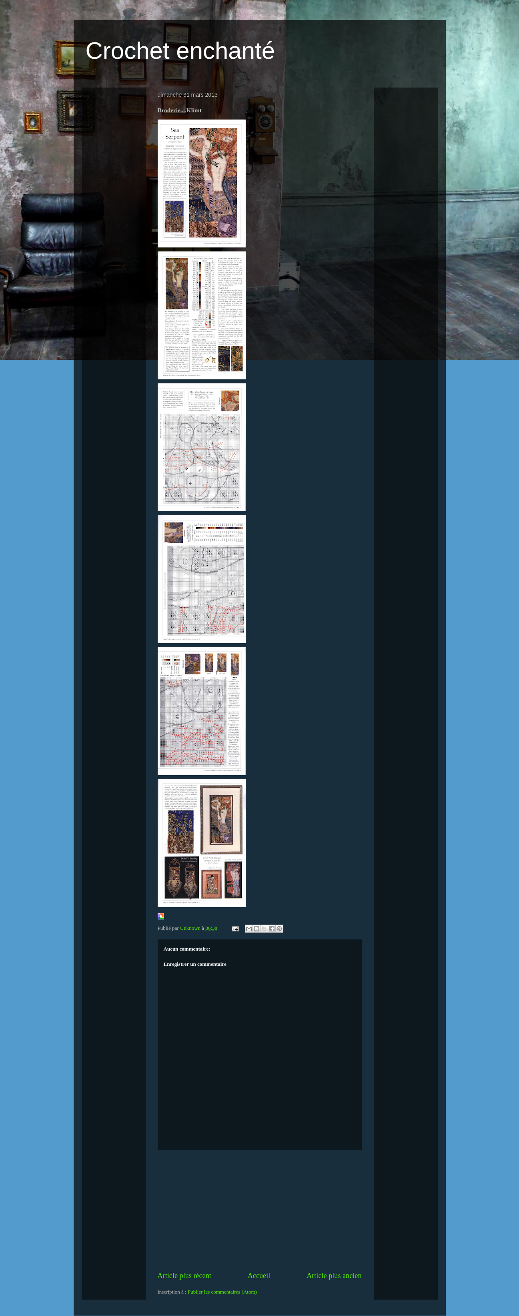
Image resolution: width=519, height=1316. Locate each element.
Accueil (259, 1276)
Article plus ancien (334, 1276)
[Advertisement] (260, 1210)
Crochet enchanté (180, 50)
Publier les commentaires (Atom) (222, 1292)
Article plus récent (184, 1276)
